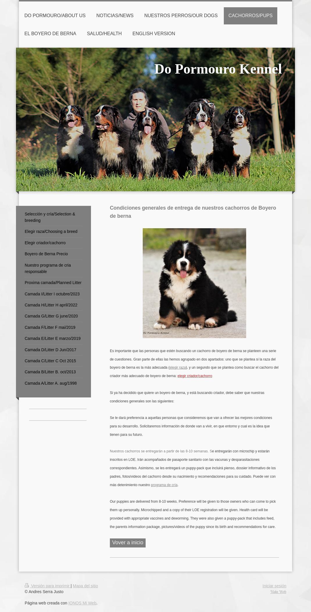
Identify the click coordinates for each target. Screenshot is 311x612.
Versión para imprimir (48, 586)
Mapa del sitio (85, 586)
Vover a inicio (127, 542)
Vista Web (278, 591)
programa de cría (164, 485)
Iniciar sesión (274, 586)
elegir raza (177, 367)
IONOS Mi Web (82, 603)
